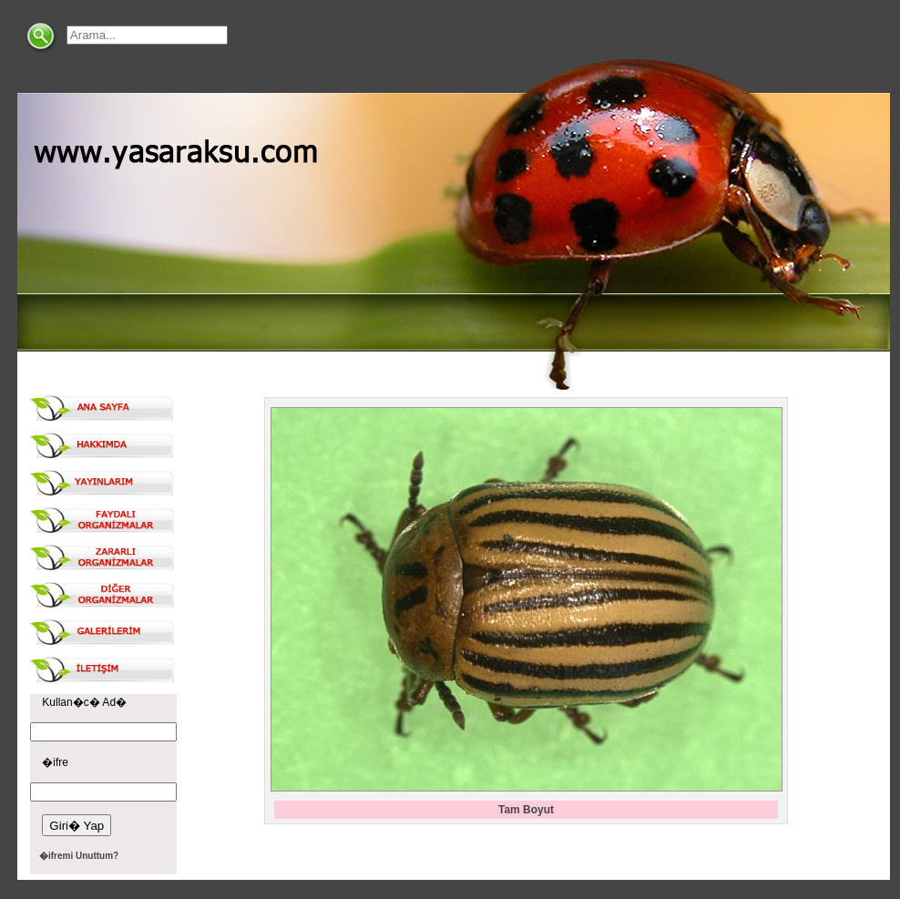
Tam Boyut (526, 809)
